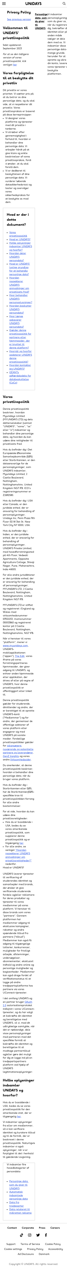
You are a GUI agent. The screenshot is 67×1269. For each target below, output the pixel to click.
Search (64, 3)
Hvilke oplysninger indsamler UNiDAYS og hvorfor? (20, 246)
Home (33, 3)
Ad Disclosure (26, 1254)
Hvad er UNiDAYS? (19, 239)
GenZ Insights (11, 756)
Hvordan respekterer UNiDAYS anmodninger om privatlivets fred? (19, 285)
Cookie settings (13, 1249)
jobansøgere (14, 746)
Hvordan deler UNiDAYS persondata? (17, 257)
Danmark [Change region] (44, 1254)
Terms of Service (30, 1244)
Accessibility (55, 1249)
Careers (55, 1228)
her (15, 65)
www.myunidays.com (15, 645)
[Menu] (4, 4)
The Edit (19, 656)
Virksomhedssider (20, 759)
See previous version (19, 19)
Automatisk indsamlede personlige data (18, 1195)
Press (42, 1228)
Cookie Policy (53, 1244)
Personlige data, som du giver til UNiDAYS (18, 1185)
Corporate (28, 1228)
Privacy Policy (35, 1249)
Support (11, 1244)
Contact (12, 1228)
